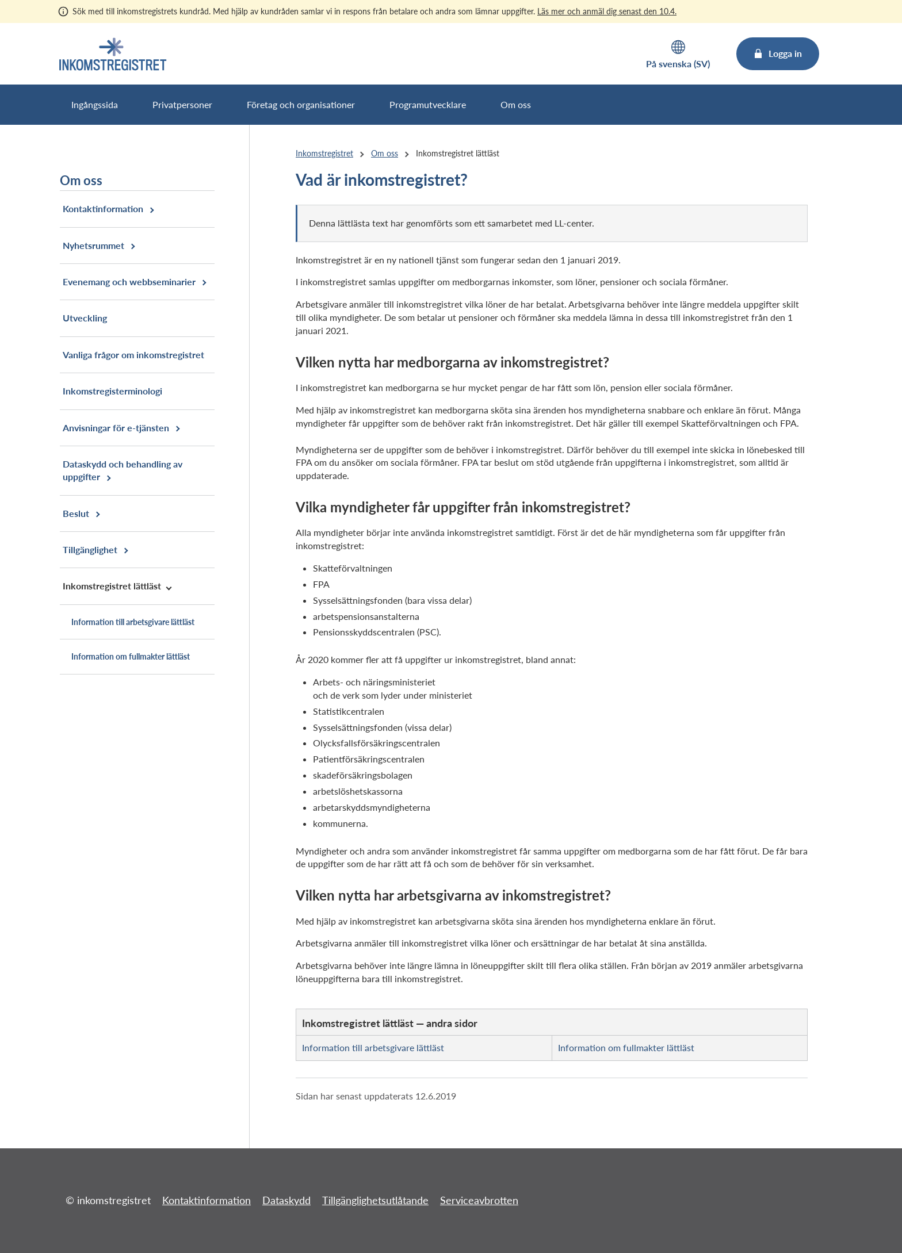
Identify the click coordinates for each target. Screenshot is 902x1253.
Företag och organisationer (301, 104)
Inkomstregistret (324, 153)
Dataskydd (286, 1200)
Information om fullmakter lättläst (626, 1047)
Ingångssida (94, 104)
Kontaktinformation (206, 1200)
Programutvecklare (427, 104)
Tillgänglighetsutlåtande (375, 1200)
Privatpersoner (182, 104)
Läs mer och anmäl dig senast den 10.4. (606, 11)
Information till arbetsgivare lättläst (373, 1047)
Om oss (515, 104)
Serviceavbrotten (479, 1200)
